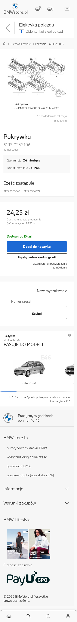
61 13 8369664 (11, 191)
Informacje (36, 488)
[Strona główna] (5, 43)
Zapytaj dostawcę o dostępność (37, 257)
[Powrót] (8, 28)
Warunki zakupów (36, 503)
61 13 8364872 (32, 191)
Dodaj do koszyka (37, 246)
